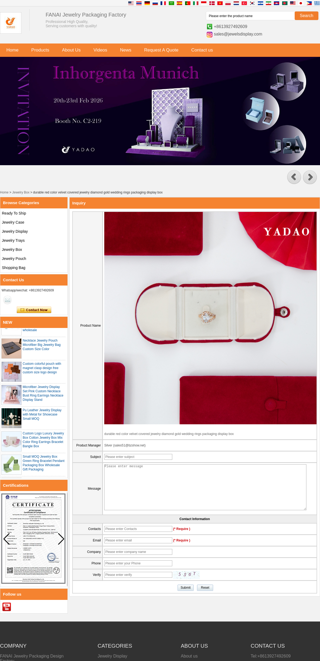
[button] (294, 177)
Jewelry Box (21, 192)
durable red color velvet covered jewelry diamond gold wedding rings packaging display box (169, 434)
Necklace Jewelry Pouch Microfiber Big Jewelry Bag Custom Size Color (42, 346)
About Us (71, 50)
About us (189, 656)
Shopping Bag (13, 268)
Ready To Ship (14, 213)
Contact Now (34, 310)
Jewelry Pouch (14, 258)
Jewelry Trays (13, 240)
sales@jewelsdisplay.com (238, 34)
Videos (100, 50)
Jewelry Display (15, 231)
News (125, 50)
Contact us (202, 50)
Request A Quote (161, 50)
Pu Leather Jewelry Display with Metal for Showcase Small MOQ (42, 415)
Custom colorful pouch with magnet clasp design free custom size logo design (42, 369)
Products (40, 50)
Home (12, 50)
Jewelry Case (13, 222)
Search (306, 15)
